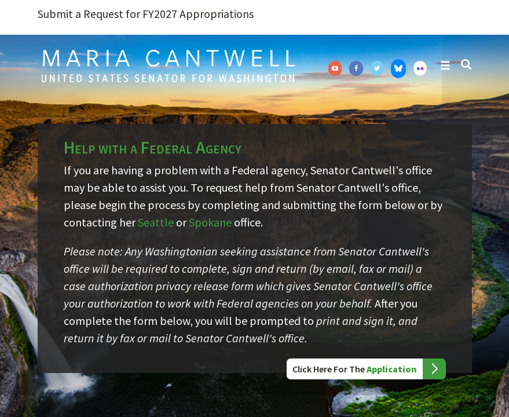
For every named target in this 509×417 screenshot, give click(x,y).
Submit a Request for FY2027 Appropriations (146, 14)
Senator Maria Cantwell (168, 65)
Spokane (210, 222)
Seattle (156, 222)
